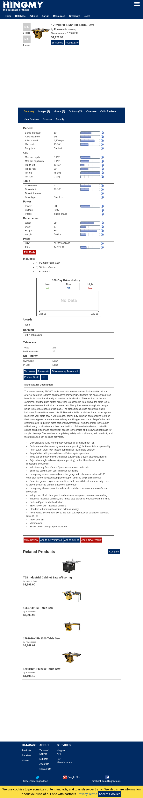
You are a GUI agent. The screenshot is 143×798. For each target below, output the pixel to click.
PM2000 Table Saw (49, 263)
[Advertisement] (71, 78)
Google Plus (71, 777)
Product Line (72, 42)
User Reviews (31, 119)
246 (54, 347)
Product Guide (31, 377)
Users (87, 16)
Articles (34, 16)
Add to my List (71, 540)
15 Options (57, 42)
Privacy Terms (87, 794)
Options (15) (75, 111)
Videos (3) (59, 111)
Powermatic (44, 371)
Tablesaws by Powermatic (65, 371)
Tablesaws (36, 335)
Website (72, 29)
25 (54, 351)
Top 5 (44, 377)
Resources (59, 16)
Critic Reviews (108, 111)
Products (26, 750)
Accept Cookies (109, 794)
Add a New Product (91, 540)
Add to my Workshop (51, 540)
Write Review (31, 540)
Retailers (26, 755)
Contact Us (45, 769)
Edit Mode (29, 252)
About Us (44, 764)
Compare (91, 111)
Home (8, 16)
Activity (60, 119)
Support (43, 759)
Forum (45, 16)
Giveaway (74, 16)
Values (25, 760)
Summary (29, 111)
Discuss (47, 119)
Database (20, 16)
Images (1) (44, 111)
